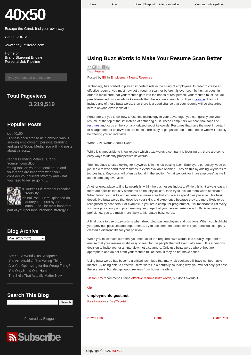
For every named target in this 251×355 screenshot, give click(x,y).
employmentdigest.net (108, 295)
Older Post (220, 318)
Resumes (145, 77)
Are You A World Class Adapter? (32, 256)
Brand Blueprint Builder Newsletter (157, 4)
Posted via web (95, 301)
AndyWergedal (118, 301)
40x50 (25, 14)
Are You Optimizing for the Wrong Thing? (39, 266)
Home (92, 4)
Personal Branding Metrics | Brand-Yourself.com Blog (30, 161)
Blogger (49, 319)
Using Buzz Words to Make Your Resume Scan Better (155, 58)
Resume (99, 71)
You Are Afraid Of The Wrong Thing (34, 261)
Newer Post (95, 318)
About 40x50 (13, 133)
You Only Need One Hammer (30, 271)
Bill (104, 77)
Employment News (124, 77)
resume (199, 99)
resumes (93, 125)
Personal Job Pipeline (209, 4)
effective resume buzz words (151, 278)
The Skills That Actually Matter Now (35, 275)
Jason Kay (95, 278)
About (115, 4)
